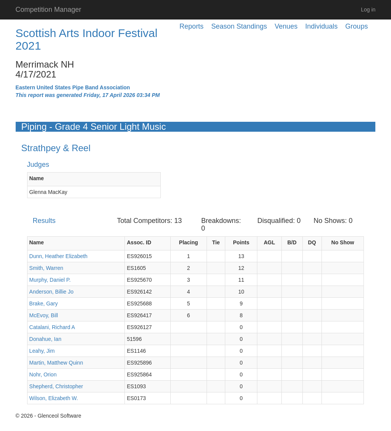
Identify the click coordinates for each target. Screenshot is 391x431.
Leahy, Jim (42, 351)
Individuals (321, 26)
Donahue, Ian (45, 339)
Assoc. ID (139, 242)
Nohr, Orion (43, 374)
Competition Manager (48, 9)
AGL (269, 242)
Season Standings (239, 26)
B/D (292, 242)
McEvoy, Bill (43, 315)
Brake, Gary (43, 303)
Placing (188, 242)
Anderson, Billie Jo (51, 292)
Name (36, 178)
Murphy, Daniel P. (50, 280)
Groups (356, 26)
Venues (286, 26)
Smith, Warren (46, 268)
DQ (312, 242)
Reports (191, 26)
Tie (216, 242)
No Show (342, 242)
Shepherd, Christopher (56, 386)
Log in (368, 9)
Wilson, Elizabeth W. (53, 398)
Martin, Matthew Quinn (56, 363)
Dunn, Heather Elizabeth (58, 256)
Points (241, 242)
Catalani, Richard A (52, 327)
